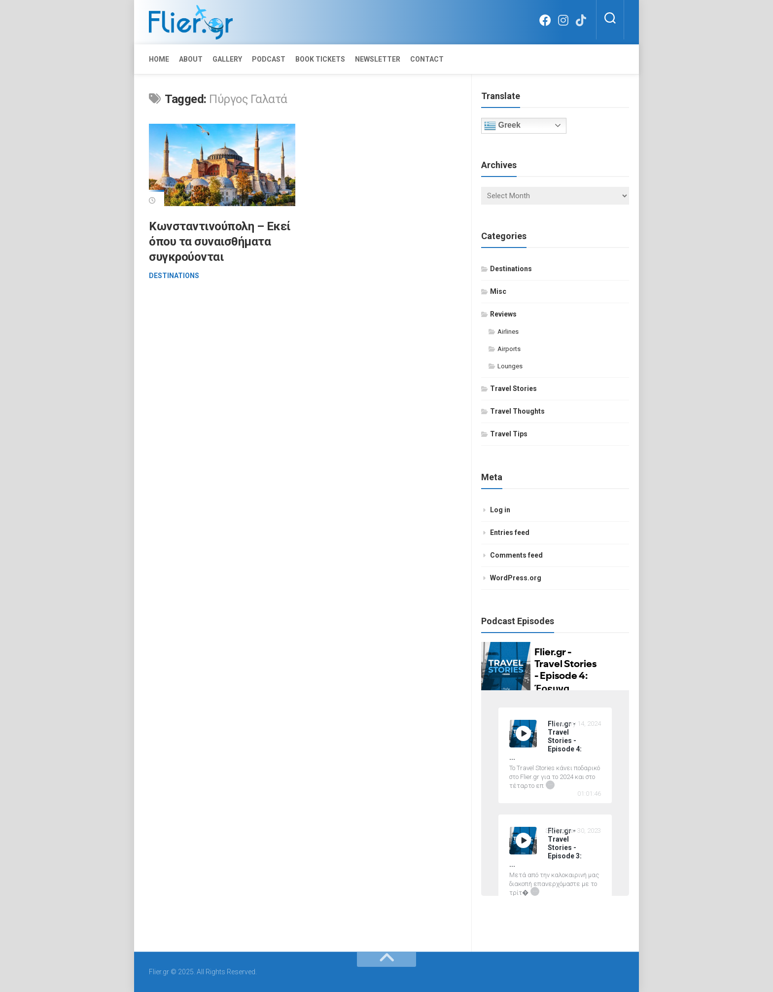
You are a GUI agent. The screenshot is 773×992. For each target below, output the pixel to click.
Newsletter (377, 59)
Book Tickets (320, 59)
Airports (509, 349)
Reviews (503, 314)
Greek (502, 126)
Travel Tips (508, 434)
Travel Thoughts (517, 411)
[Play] (523, 733)
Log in (500, 510)
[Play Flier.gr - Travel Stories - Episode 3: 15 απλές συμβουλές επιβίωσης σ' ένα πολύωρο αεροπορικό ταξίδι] (523, 840)
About (191, 59)
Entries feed (509, 532)
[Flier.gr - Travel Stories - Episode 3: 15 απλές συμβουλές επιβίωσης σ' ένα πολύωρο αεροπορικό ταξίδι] (555, 848)
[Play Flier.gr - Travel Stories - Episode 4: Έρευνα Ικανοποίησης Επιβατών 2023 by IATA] (523, 733)
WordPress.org (515, 578)
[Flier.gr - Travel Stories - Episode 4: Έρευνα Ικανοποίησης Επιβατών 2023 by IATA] (555, 741)
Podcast (268, 59)
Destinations (174, 276)
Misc (498, 291)
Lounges (510, 366)
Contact (427, 59)
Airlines (508, 331)
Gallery (227, 59)
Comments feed (516, 555)
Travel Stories (513, 388)
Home (159, 59)
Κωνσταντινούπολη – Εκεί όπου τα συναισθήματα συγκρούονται (219, 241)
